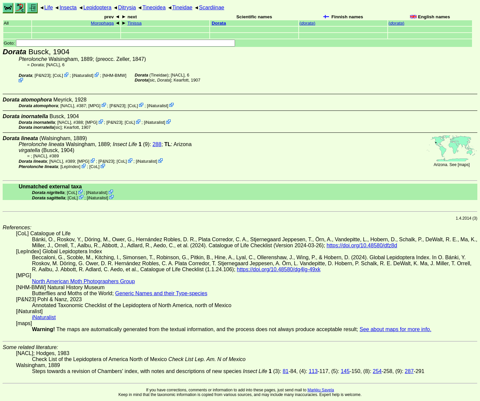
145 (345, 371)
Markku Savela (320, 390)
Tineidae (182, 7)
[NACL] (53, 64)
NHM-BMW (114, 75)
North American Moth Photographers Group (83, 281)
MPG (94, 105)
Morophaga (102, 23)
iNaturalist (82, 75)
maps (463, 164)
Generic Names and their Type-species (161, 293)
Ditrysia (127, 7)
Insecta (68, 7)
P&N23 (42, 75)
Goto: (119, 43)
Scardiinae (211, 7)
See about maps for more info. (395, 329)
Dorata (219, 23)
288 (156, 144)
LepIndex (70, 166)
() (307, 23)
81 (286, 371)
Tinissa (134, 23)
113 (313, 371)
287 (409, 371)
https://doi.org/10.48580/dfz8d (362, 245)
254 (377, 371)
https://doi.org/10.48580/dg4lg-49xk (279, 269)
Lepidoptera (97, 7)
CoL (58, 75)
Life (48, 7)
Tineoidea (154, 7)
